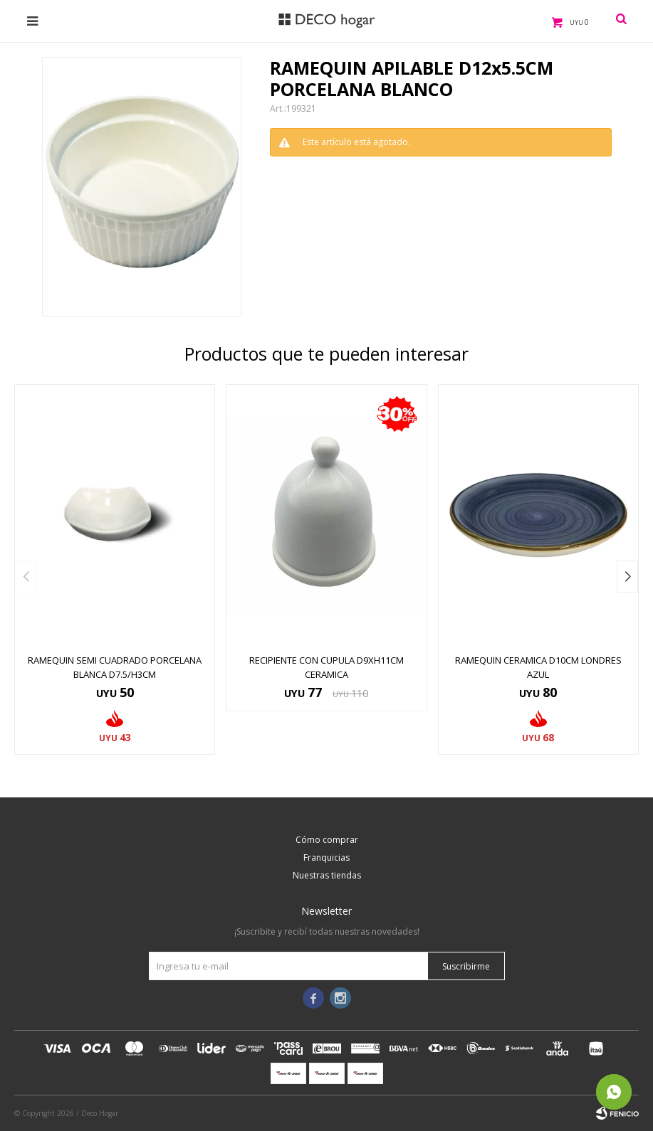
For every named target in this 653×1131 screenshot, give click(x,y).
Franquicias (326, 857)
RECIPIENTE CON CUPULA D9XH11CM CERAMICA (326, 667)
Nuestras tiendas (327, 875)
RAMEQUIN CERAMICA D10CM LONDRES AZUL (538, 667)
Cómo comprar (327, 840)
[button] (627, 577)
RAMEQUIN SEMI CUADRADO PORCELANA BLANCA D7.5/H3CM (115, 667)
